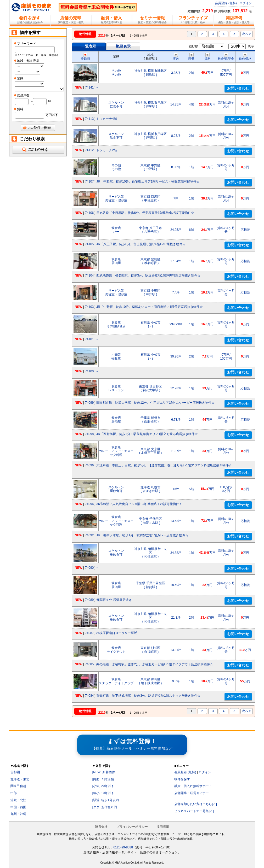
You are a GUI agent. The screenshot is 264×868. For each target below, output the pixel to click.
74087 (89, 633)
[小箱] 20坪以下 (103, 786)
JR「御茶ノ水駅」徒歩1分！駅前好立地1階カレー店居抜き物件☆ (142, 535)
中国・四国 (18, 807)
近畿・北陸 (18, 800)
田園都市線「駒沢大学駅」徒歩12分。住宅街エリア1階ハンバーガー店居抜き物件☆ (155, 402)
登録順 (85, 57)
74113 (89, 119)
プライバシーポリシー (132, 827)
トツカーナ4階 (106, 119)
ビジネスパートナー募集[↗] (194, 811)
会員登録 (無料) (226, 3)
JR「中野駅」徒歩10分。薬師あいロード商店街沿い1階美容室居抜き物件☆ (149, 307)
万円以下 (52, 115)
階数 (191, 57)
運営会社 (101, 827)
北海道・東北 (19, 779)
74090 (89, 568)
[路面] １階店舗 (103, 779)
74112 (89, 150)
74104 (89, 275)
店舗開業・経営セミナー (191, 793)
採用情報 (162, 827)
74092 (89, 535)
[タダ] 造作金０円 (104, 807)
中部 (13, 793)
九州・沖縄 (18, 814)
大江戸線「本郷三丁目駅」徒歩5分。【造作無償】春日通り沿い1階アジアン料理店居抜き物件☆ (164, 465)
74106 (89, 213)
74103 (89, 307)
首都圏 (15, 772)
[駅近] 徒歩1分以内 (105, 800)
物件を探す (182, 779)
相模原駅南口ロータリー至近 (116, 633)
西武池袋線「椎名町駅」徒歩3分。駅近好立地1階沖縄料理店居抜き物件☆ (148, 275)
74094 (89, 504)
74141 (89, 87)
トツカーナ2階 (106, 150)
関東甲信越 (18, 786)
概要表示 (123, 46)
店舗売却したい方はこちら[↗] (195, 804)
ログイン (245, 3)
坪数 (176, 57)
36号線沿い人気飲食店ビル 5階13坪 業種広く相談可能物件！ (139, 504)
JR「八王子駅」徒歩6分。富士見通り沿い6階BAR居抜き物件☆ (141, 244)
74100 (89, 371)
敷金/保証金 (226, 57)
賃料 (207, 57)
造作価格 (245, 57)
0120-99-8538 (123, 847)
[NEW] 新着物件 (103, 772)
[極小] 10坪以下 (103, 793)
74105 (89, 244)
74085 (89, 664)
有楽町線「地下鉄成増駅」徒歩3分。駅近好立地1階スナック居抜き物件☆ (148, 695)
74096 (89, 465)
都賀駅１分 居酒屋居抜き (114, 600)
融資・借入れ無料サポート (193, 786)
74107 (89, 181)
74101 (89, 339)
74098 (89, 434)
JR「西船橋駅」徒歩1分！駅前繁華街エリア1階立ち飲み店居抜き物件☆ (147, 434)
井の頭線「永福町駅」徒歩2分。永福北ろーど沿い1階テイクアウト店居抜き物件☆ (154, 664)
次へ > (246, 34)
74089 (89, 600)
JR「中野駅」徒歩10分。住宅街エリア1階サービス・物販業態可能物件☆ (148, 181)
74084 (89, 695)
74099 (89, 402)
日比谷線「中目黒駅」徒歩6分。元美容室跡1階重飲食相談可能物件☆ (145, 213)
